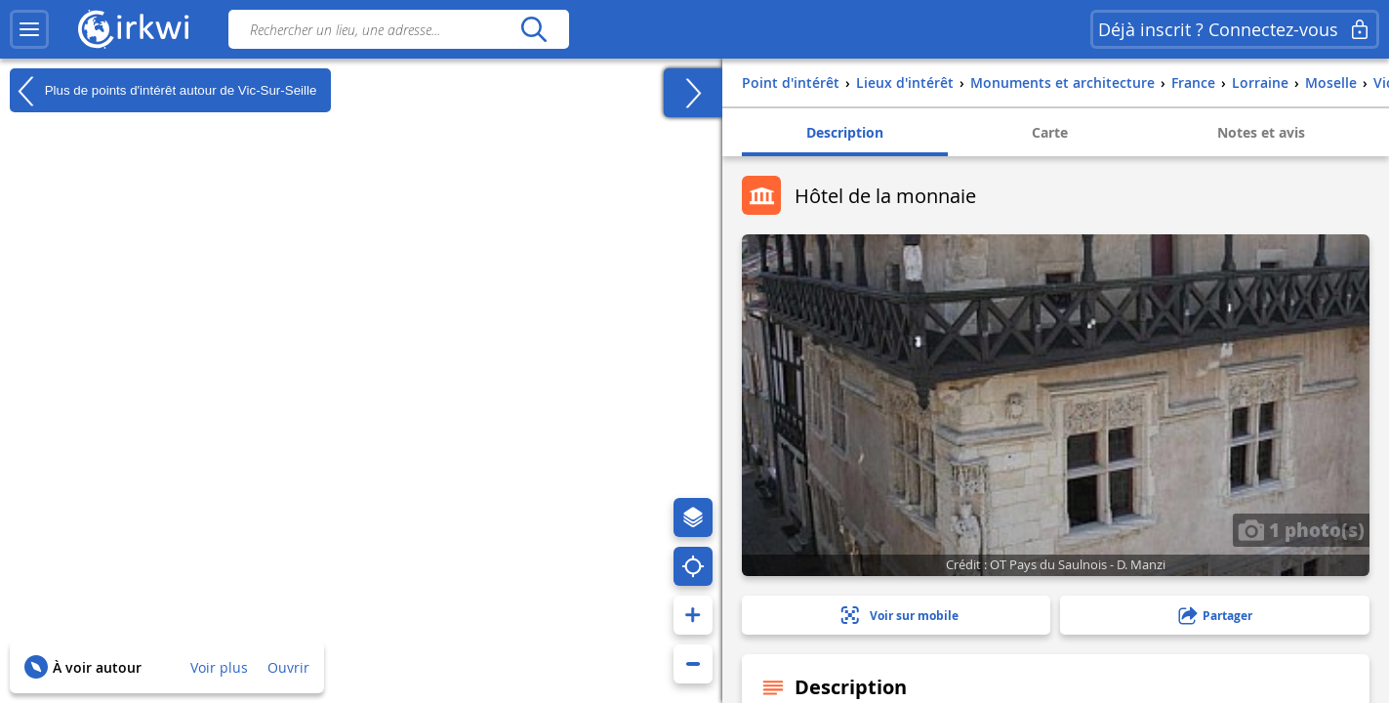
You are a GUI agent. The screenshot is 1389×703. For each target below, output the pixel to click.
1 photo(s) (1301, 529)
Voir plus (219, 667)
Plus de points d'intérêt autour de (163, 90)
